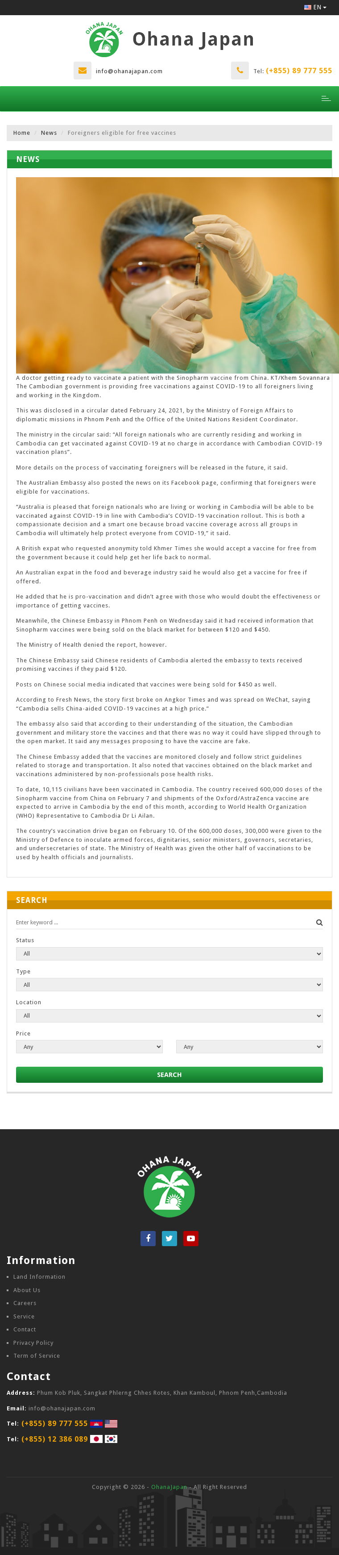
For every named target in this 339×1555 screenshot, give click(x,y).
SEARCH (169, 1075)
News (49, 132)
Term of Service (36, 1355)
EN (315, 7)
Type (23, 971)
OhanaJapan (169, 1487)
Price (23, 1033)
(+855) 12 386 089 (54, 1439)
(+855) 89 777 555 (299, 71)
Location (28, 1002)
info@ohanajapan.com (129, 71)
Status (25, 940)
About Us (27, 1290)
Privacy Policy (33, 1342)
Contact (24, 1329)
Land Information (39, 1276)
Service (24, 1316)
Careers (25, 1303)
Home (21, 132)
